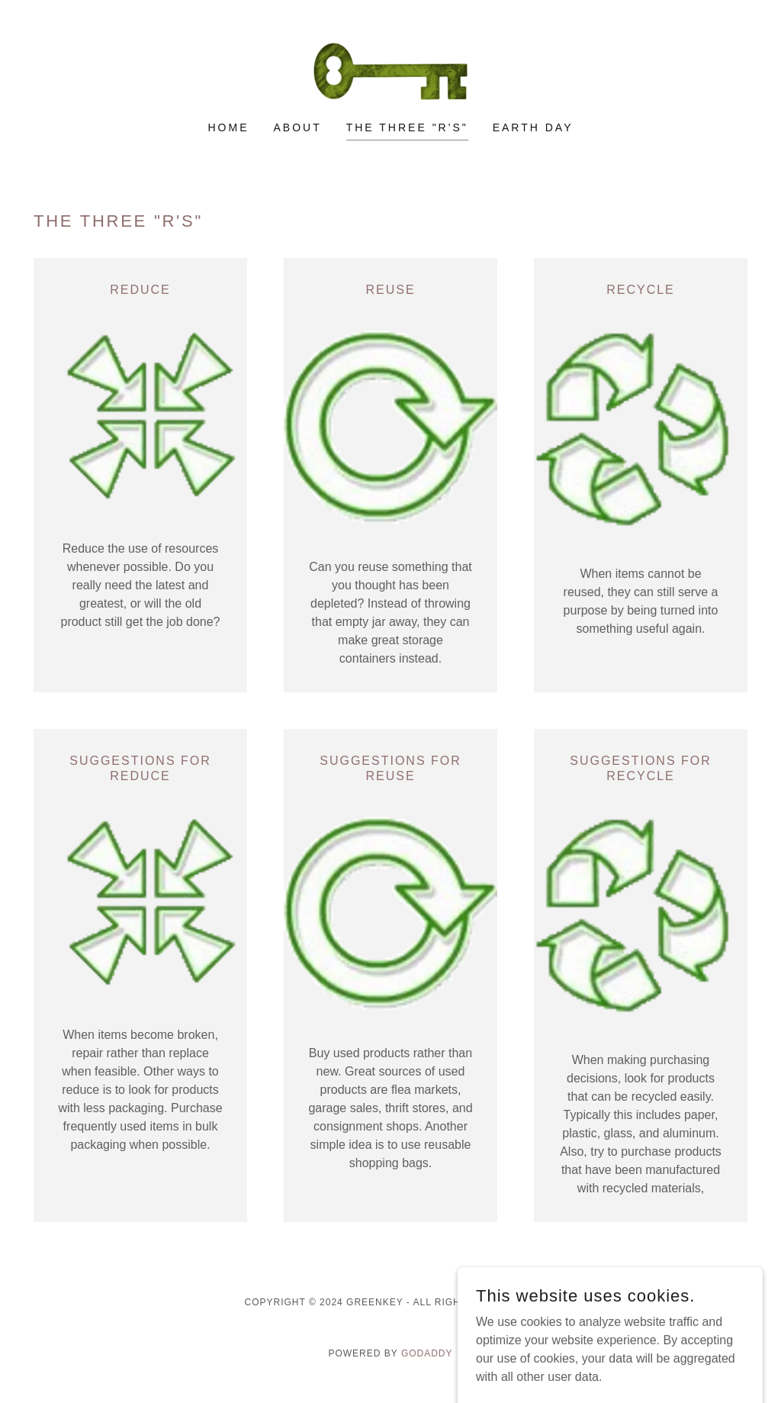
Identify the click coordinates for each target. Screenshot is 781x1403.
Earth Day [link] (533, 127)
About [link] (297, 127)
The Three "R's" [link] (407, 127)
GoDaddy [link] (427, 1353)
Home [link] (228, 127)
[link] (390, 70)
